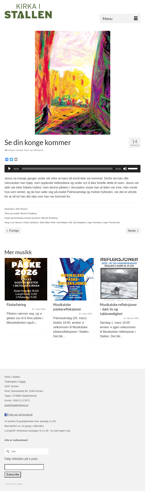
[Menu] (120, 18)
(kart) (22, 381)
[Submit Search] (7, 451)
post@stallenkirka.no (16, 405)
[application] (72, 168)
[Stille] (125, 169)
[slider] (67, 169)
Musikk (19, 150)
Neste (132, 230)
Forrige (14, 230)
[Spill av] (9, 169)
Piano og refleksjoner (34, 150)
